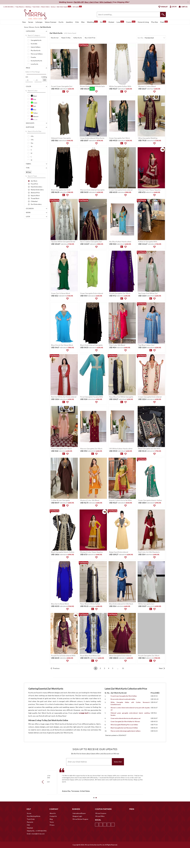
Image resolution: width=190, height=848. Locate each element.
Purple (34, 119)
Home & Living (143, 22)
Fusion (130, 22)
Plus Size (154, 22)
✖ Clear (28, 172)
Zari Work (34, 181)
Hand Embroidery (36, 187)
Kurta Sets (34, 44)
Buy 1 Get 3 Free (90, 38)
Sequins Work (35, 195)
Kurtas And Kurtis (36, 61)
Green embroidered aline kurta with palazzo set (125, 718)
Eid (103, 22)
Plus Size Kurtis (35, 50)
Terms (52, 822)
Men (83, 22)
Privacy (52, 825)
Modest (111, 22)
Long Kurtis (34, 64)
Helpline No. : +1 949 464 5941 (37, 831)
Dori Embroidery (36, 204)
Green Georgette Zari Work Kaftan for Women (125, 721)
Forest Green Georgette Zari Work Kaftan (124, 696)
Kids (77, 22)
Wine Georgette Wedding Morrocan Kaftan (124, 725)
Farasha (33, 57)
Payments (30, 822)
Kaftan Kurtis (77, 38)
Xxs (32, 143)
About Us (53, 813)
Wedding (92, 22)
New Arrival (54, 38)
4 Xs (32, 136)
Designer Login (77, 816)
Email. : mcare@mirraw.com (36, 834)
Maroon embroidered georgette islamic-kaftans (125, 731)
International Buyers (79, 813)
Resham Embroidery (37, 189)
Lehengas (39, 22)
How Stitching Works (33, 816)
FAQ (28, 825)
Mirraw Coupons (100, 813)
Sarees (30, 22)
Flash (164, 22)
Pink (33, 99)
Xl (31, 160)
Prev (43, 782)
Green (34, 102)
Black (34, 96)
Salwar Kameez (50, 22)
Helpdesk (30, 828)
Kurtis (61, 22)
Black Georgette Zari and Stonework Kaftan (124, 728)
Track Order (35, 7)
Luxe (120, 22)
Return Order (45, 7)
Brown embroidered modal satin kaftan (123, 699)
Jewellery (69, 22)
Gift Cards (77, 7)
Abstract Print (35, 192)
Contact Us (53, 816)
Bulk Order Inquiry (62, 7)
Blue (33, 109)
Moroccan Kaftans (37, 54)
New (24, 22)
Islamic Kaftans (35, 47)
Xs (31, 146)
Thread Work (35, 198)
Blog (51, 819)
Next (161, 668)
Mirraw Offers (99, 816)
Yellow (34, 113)
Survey (53, 7)
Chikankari (34, 201)
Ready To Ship (65, 38)
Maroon (34, 116)
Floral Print (34, 184)
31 (123, 668)
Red (33, 106)
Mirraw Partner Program (80, 819)
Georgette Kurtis (36, 40)
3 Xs (32, 140)
